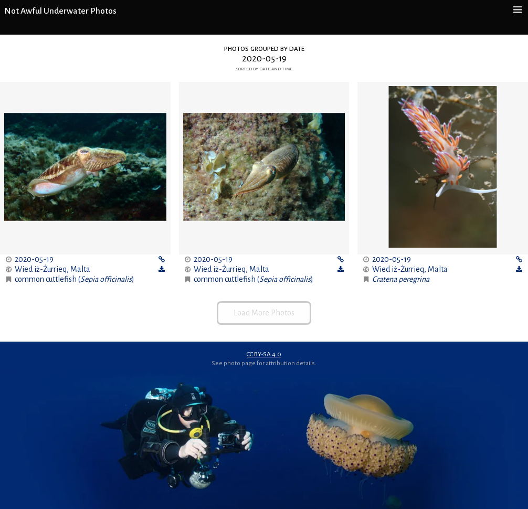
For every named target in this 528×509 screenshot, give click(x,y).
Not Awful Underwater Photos (60, 11)
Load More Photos (264, 313)
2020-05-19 (34, 259)
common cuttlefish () (74, 279)
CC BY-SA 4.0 (264, 354)
